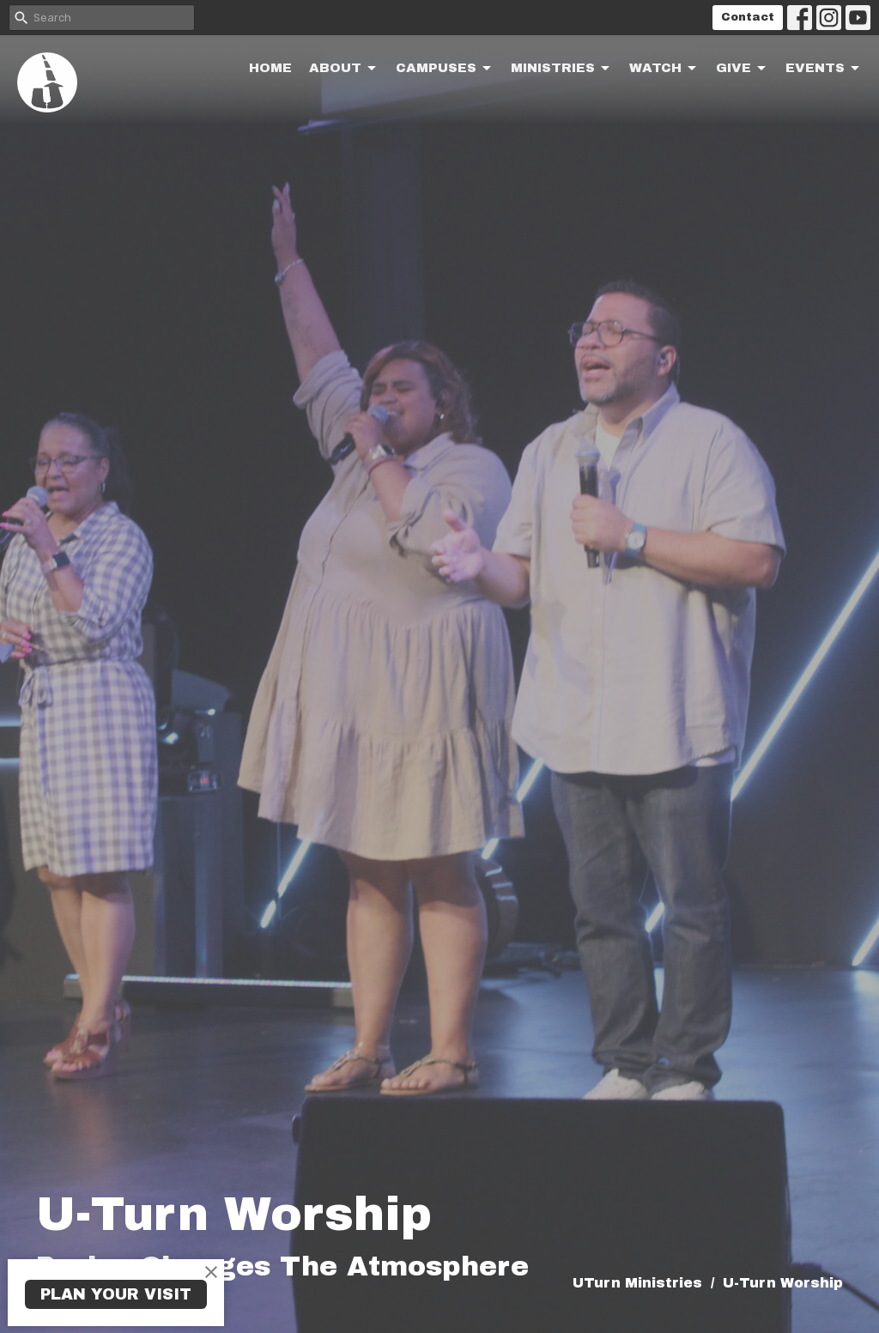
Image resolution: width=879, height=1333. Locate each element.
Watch (664, 68)
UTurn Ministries (637, 1282)
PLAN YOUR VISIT (115, 1294)
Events (823, 68)
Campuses (445, 68)
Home (270, 68)
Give (742, 68)
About (344, 68)
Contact (747, 17)
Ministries (561, 68)
